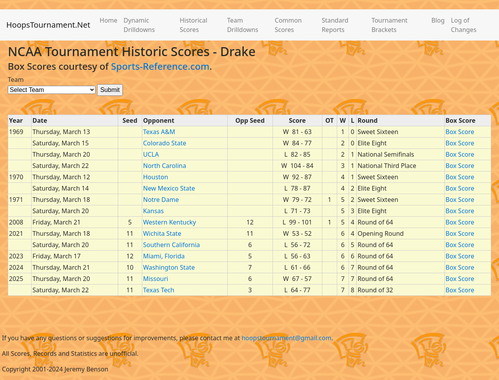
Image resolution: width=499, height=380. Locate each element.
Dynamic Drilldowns (139, 25)
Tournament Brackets (389, 25)
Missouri (155, 278)
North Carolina (164, 165)
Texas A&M (159, 131)
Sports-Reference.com (160, 66)
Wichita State (162, 233)
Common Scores (288, 25)
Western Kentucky (169, 222)
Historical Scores (193, 25)
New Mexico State (169, 188)
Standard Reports (335, 25)
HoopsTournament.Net (48, 24)
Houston (155, 177)
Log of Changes (463, 25)
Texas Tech (158, 290)
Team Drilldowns (242, 25)
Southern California (171, 244)
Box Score (460, 131)
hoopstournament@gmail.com (286, 338)
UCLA (151, 154)
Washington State (169, 267)
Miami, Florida (164, 256)
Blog (438, 20)
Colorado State (164, 143)
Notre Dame (161, 199)
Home (109, 20)
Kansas (153, 211)
